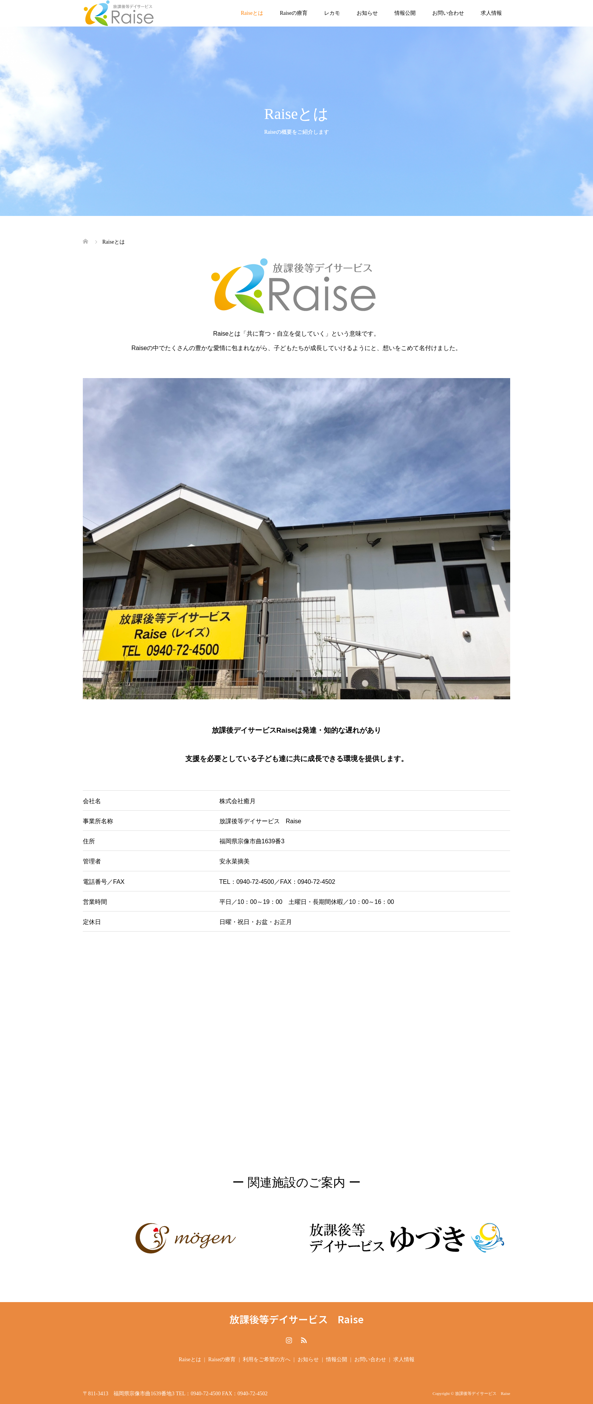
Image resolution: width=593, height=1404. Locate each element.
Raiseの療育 (293, 13)
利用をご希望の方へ (266, 1359)
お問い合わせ (448, 13)
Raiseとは (252, 13)
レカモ (332, 13)
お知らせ (367, 13)
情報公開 (405, 13)
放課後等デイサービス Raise (297, 1319)
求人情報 (491, 13)
